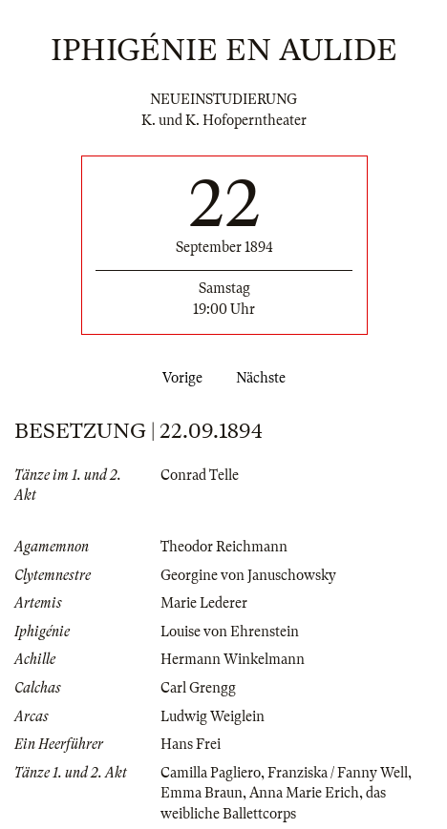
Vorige (178, 377)
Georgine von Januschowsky (248, 575)
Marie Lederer (203, 603)
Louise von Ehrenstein (229, 631)
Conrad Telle (199, 475)
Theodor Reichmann (223, 546)
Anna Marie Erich (304, 792)
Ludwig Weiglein (212, 716)
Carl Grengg (198, 687)
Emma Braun (201, 792)
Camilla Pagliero (210, 772)
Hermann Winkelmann (232, 659)
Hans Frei (190, 744)
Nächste (264, 377)
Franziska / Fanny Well (337, 772)
